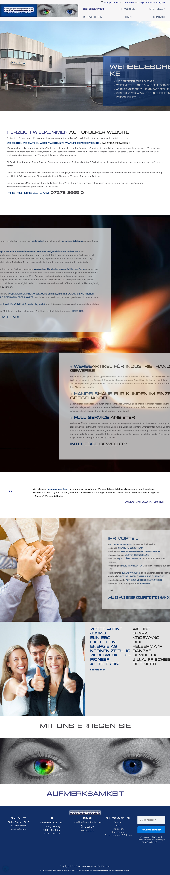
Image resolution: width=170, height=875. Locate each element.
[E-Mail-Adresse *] (151, 811)
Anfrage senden (111, 2)
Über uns (118, 813)
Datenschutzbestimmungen (154, 830)
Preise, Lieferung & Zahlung (118, 826)
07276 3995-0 (67, 184)
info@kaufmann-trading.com (151, 2)
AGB (118, 816)
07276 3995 (128, 2)
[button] (5, 869)
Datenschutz (118, 823)
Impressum (118, 820)
